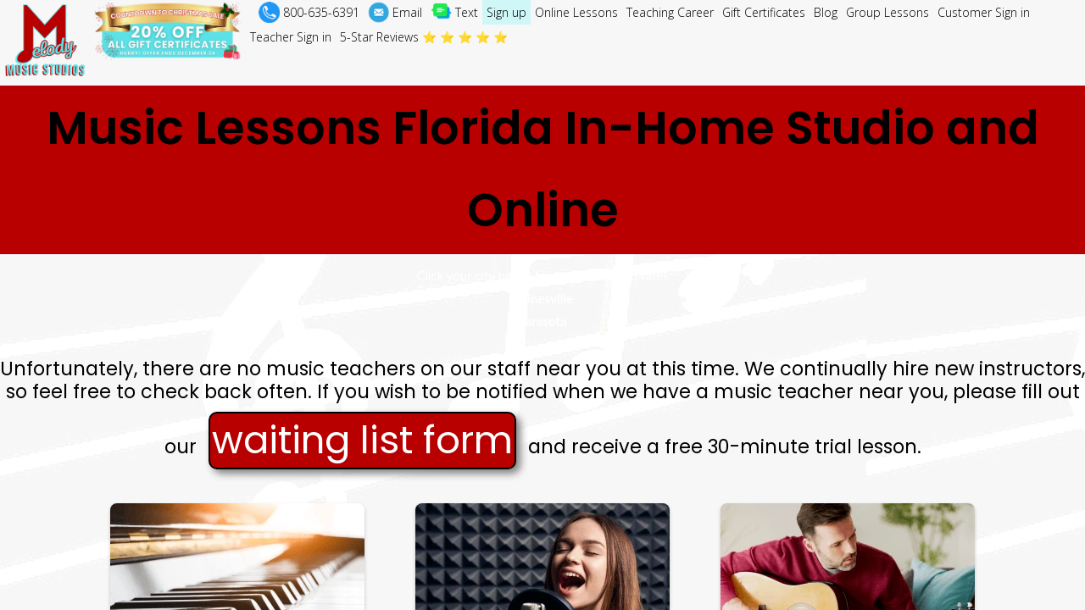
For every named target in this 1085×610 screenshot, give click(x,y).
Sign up (506, 12)
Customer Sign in (984, 12)
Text (454, 11)
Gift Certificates (763, 12)
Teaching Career (670, 12)
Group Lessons (887, 12)
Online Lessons (576, 12)
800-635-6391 (309, 12)
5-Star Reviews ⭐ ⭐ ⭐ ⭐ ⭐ (424, 37)
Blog (825, 12)
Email (395, 12)
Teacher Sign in (290, 37)
